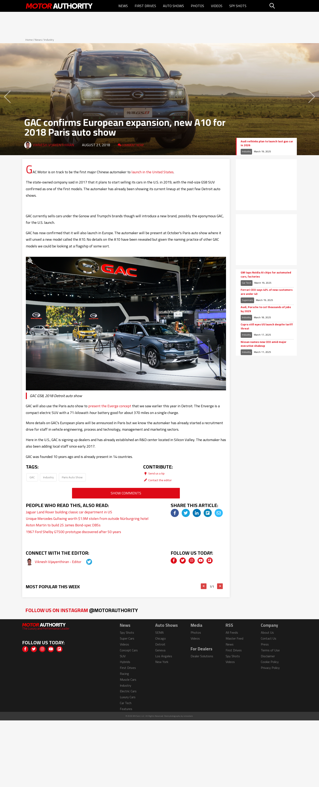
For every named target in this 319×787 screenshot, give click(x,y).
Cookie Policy (270, 662)
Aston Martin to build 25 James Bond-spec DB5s (63, 525)
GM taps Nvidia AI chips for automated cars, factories (266, 275)
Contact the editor (157, 480)
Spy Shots (237, 6)
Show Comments (126, 493)
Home (29, 39)
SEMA (159, 632)
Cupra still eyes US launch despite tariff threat (267, 326)
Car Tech (246, 282)
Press (265, 644)
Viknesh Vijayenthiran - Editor (58, 561)
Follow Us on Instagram (81, 610)
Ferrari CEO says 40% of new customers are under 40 (267, 292)
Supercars (247, 300)
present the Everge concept (109, 406)
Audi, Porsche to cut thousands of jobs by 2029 (266, 309)
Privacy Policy (270, 668)
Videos (216, 6)
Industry (49, 39)
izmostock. (188, 716)
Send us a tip (154, 473)
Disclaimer (268, 656)
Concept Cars (129, 650)
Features (126, 709)
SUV (123, 656)
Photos (197, 6)
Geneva (160, 650)
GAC (32, 477)
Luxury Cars (127, 697)
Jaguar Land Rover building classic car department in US (69, 512)
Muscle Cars (128, 679)
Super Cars (127, 638)
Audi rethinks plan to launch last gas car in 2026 (267, 143)
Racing (124, 674)
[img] (175, 513)
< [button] (204, 586)
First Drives (145, 6)
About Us (267, 632)
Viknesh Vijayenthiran (53, 145)
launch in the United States (152, 172)
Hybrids (125, 662)
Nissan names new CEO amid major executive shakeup (263, 344)
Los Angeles (163, 656)
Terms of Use (270, 650)
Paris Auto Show (72, 477)
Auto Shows (173, 6)
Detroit (160, 644)
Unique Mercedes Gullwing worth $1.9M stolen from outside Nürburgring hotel (87, 518)
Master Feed (234, 638)
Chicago (160, 638)
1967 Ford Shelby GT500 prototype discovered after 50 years (73, 531)
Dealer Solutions (202, 656)
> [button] (220, 586)
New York (161, 662)
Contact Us (268, 638)
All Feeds (232, 632)
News (123, 6)
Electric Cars (128, 691)
